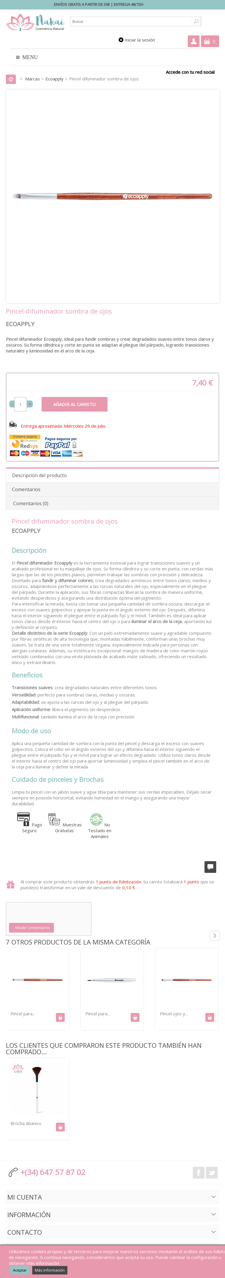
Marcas (32, 79)
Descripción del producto (39, 475)
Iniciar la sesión (140, 40)
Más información (50, 1270)
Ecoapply (54, 79)
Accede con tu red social (190, 72)
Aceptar (20, 1270)
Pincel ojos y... (174, 1013)
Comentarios (26, 489)
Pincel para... (23, 1013)
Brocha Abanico (26, 1123)
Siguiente (214, 935)
